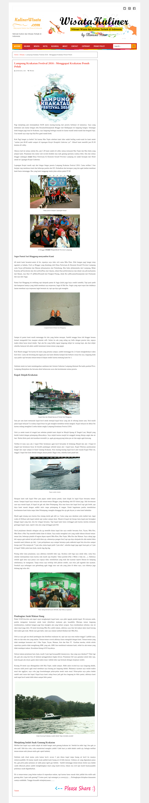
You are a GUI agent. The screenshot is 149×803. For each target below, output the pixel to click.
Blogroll (55, 46)
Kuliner (27, 46)
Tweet (16, 791)
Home (17, 46)
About (65, 46)
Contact (74, 46)
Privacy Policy (99, 46)
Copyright (86, 46)
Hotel (45, 46)
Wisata (36, 46)
